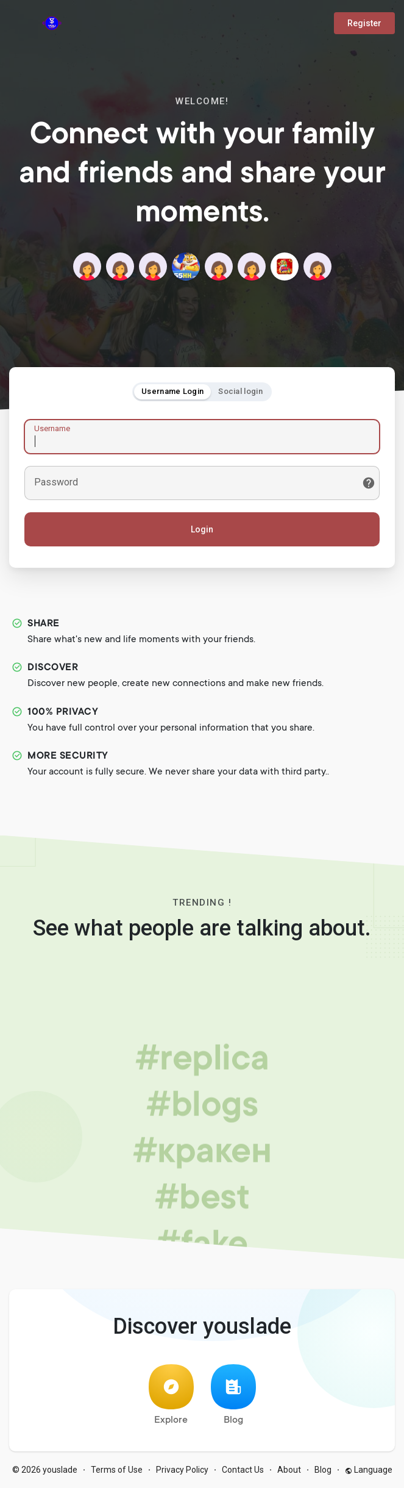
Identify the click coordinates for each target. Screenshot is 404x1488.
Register (364, 23)
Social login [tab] (240, 391)
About (289, 1470)
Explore (171, 1395)
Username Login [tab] (172, 391)
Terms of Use (117, 1470)
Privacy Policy (182, 1470)
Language (368, 1470)
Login (202, 529)
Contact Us (243, 1470)
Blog (233, 1395)
